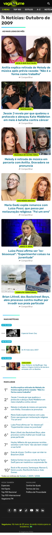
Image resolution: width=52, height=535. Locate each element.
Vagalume (14, 3)
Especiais (5, 485)
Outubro (23, 476)
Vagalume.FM (7, 499)
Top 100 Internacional (10, 495)
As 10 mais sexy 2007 (29, 350)
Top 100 (17, 9)
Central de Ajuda (33, 485)
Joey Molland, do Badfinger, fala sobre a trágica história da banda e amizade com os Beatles (35, 367)
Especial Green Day (29, 333)
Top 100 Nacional (9, 492)
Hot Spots (5, 489)
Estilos (29, 9)
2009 (30, 476)
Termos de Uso (32, 489)
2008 (37, 476)
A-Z (38, 9)
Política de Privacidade (36, 492)
